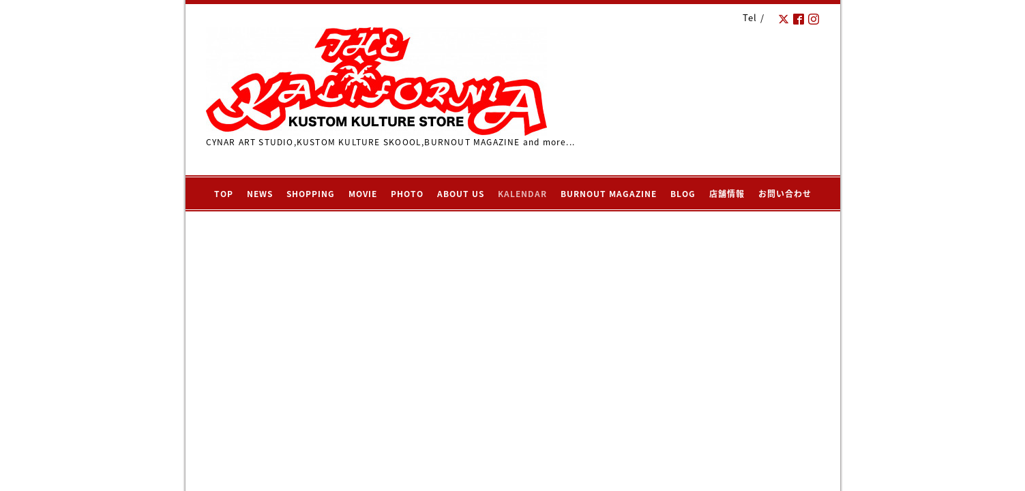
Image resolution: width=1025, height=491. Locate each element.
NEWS (260, 194)
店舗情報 (727, 194)
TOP (223, 194)
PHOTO (407, 194)
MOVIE (362, 194)
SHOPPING (310, 194)
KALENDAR (522, 194)
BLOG (683, 194)
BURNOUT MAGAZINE (609, 194)
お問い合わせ (785, 194)
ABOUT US (460, 194)
